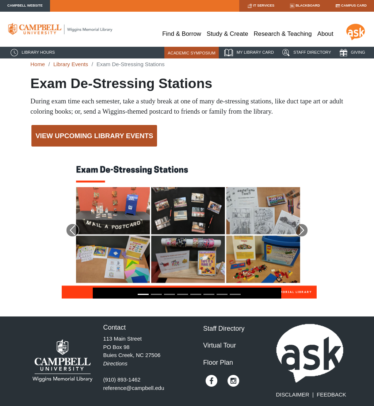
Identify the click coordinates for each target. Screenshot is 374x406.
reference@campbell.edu (133, 388)
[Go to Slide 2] (156, 294)
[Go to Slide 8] (235, 294)
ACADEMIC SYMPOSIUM (191, 53)
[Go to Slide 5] (195, 294)
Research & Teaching (283, 33)
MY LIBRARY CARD (248, 52)
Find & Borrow (181, 33)
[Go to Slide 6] (208, 294)
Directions (115, 363)
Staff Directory (223, 328)
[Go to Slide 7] (222, 294)
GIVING (351, 52)
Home (37, 64)
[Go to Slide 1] (143, 294)
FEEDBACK (331, 394)
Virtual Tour (219, 345)
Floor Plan (218, 362)
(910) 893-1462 (122, 379)
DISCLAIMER (292, 394)
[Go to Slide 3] (169, 294)
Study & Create (227, 33)
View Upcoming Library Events (94, 136)
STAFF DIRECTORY (305, 52)
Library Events (70, 64)
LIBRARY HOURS (32, 52)
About (325, 33)
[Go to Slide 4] (182, 294)
